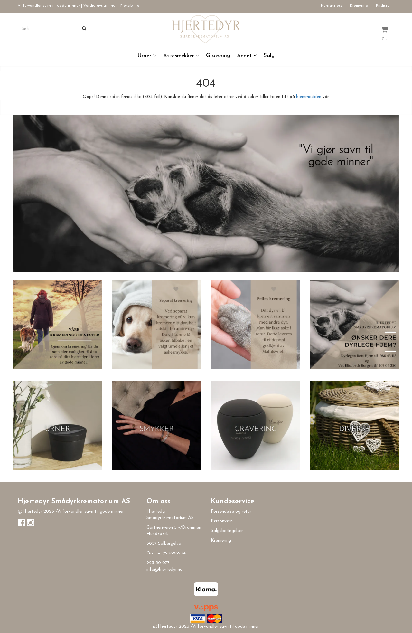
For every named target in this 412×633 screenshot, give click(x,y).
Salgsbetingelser (227, 530)
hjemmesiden (308, 96)
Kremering (359, 6)
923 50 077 (158, 563)
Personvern (222, 521)
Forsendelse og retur (231, 511)
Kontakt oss (331, 6)
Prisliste (382, 6)
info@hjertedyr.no (164, 569)
